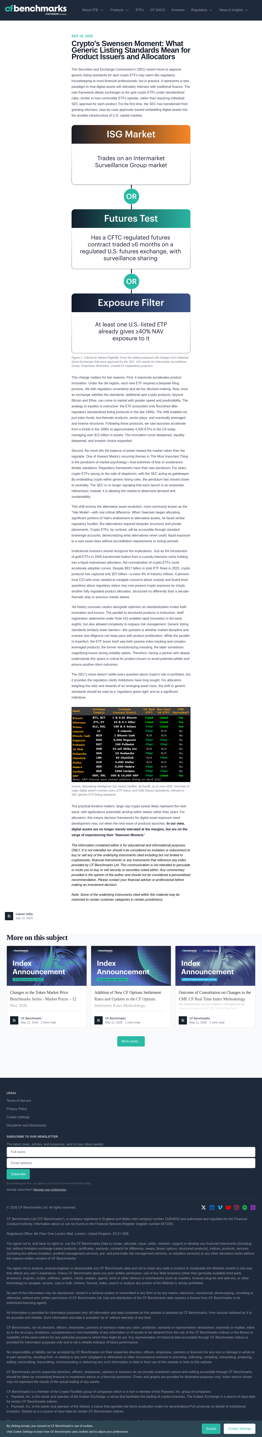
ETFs (140, 10)
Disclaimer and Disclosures (26, 1125)
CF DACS (157, 10)
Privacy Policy (17, 1109)
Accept (211, 1428)
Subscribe (18, 1174)
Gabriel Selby (24, 914)
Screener (178, 10)
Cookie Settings (18, 1117)
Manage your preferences (50, 1189)
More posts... (131, 1041)
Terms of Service (19, 1100)
